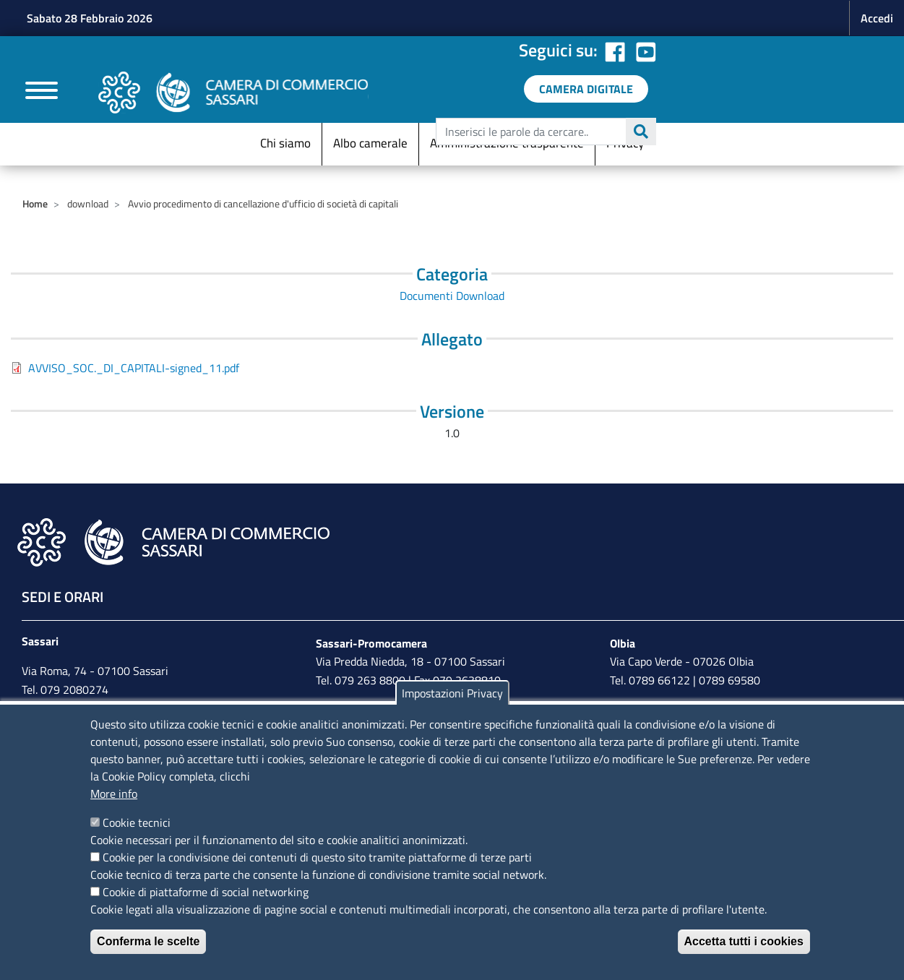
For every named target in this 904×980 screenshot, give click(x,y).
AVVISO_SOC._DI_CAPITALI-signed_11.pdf (133, 368)
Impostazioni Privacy (452, 693)
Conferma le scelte (148, 941)
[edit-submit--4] (544, 131)
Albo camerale (370, 143)
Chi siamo (285, 143)
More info (113, 793)
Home (35, 203)
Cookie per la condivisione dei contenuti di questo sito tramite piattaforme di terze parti (317, 857)
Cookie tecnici (137, 822)
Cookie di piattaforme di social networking (206, 892)
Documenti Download (452, 295)
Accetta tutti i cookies (744, 941)
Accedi (877, 18)
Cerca (641, 131)
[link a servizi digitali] (586, 89)
